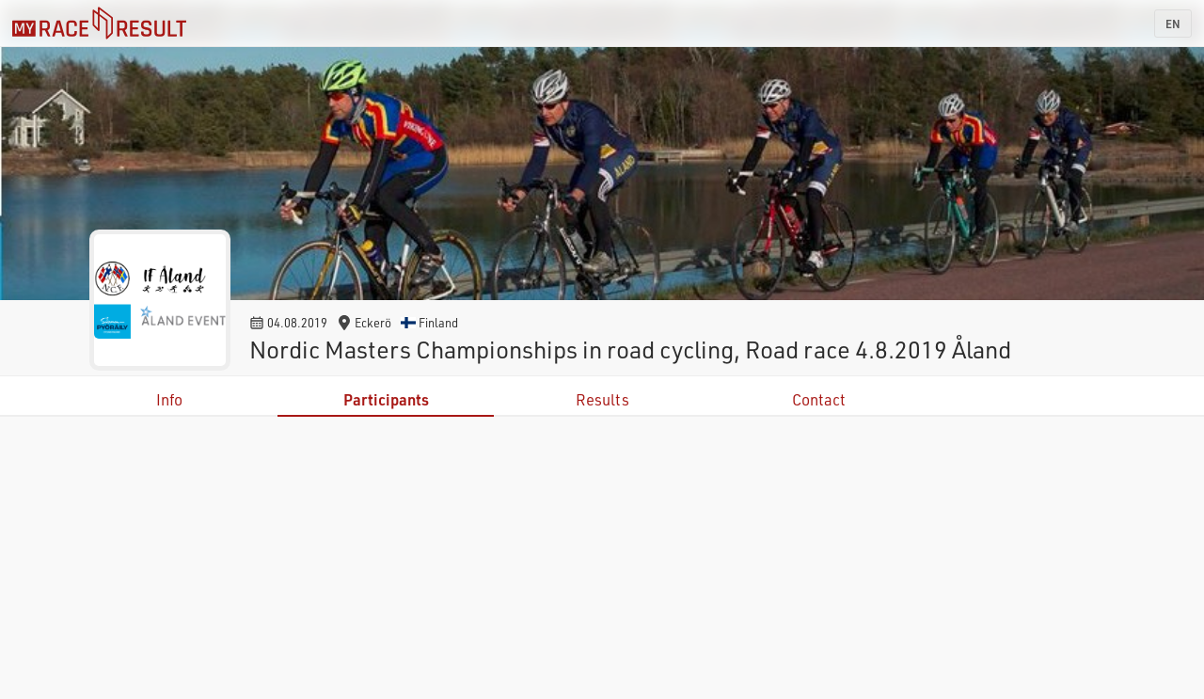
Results (602, 399)
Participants (386, 399)
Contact (819, 399)
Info (169, 399)
